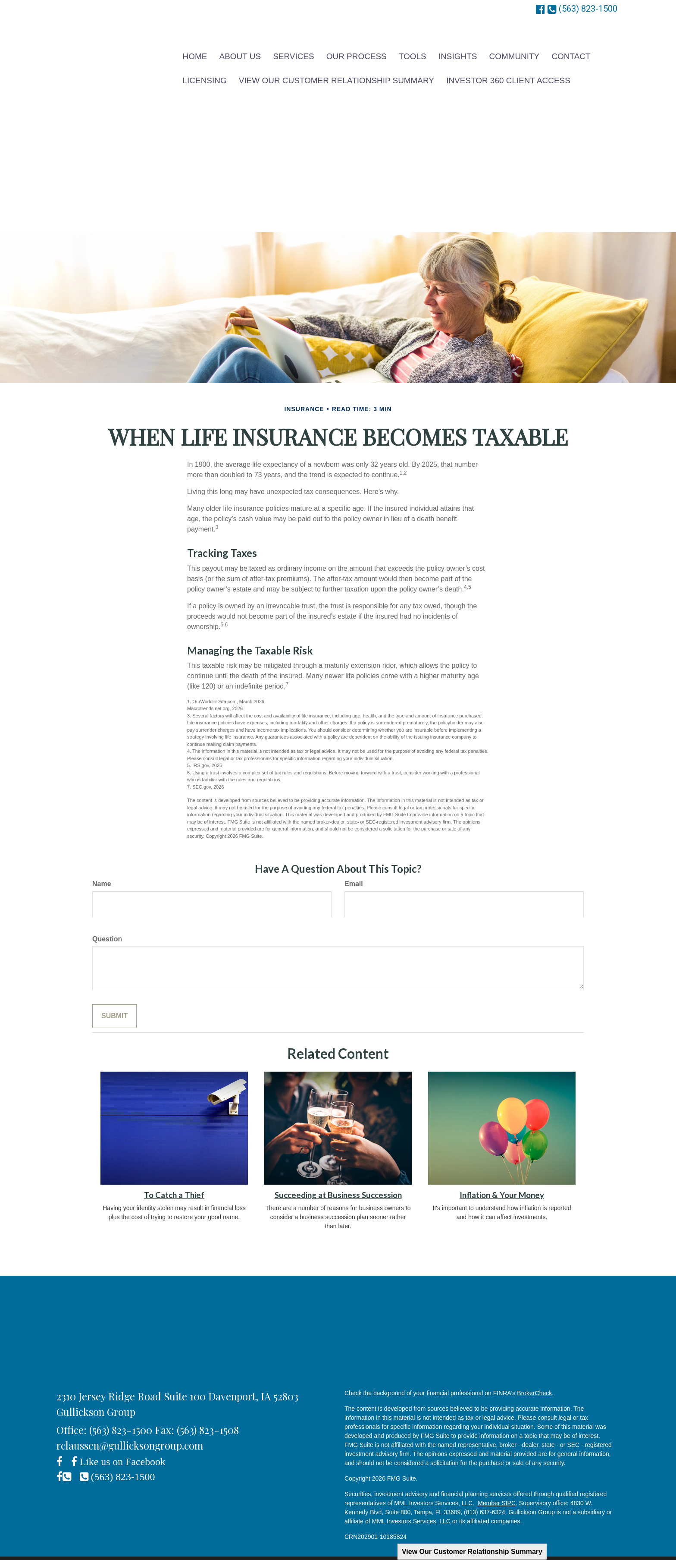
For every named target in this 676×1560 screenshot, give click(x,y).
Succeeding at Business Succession (338, 1181)
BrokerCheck (534, 1378)
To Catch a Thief (174, 1181)
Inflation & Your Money (502, 1181)
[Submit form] (114, 1002)
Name (101, 869)
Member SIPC (497, 1488)
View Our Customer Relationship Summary (472, 1551)
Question (107, 924)
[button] (240, 52)
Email (353, 869)
